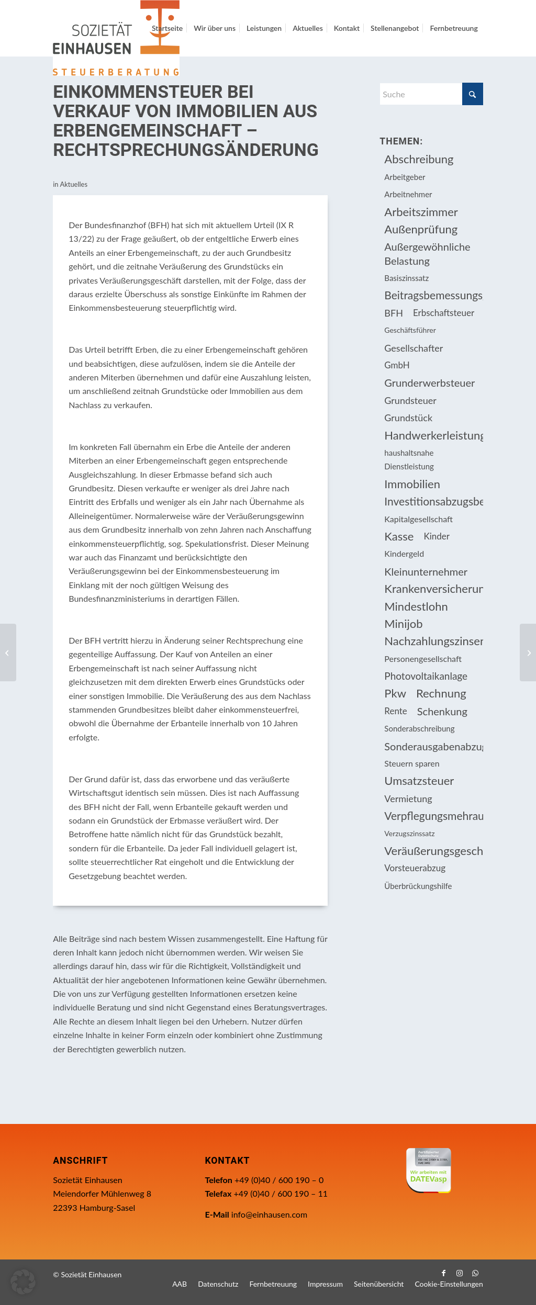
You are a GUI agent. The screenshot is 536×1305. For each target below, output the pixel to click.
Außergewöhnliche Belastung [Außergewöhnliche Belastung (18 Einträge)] (427, 253)
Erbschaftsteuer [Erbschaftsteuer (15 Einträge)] (443, 312)
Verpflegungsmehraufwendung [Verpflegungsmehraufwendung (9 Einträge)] (433, 815)
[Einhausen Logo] (116, 38)
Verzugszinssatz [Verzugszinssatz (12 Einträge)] (409, 833)
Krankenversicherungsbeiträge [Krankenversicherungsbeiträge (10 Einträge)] (433, 588)
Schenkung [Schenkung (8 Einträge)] (442, 711)
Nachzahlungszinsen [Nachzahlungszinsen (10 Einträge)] (433, 641)
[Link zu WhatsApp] (475, 1273)
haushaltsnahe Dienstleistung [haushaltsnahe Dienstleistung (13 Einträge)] (408, 459)
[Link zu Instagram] (459, 1273)
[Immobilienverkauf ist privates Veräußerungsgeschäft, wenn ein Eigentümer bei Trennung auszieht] (8, 652)
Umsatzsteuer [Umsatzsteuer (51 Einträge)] (419, 780)
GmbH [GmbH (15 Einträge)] (397, 364)
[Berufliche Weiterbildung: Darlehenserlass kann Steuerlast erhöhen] (528, 652)
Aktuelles (73, 184)
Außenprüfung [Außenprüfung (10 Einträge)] (420, 229)
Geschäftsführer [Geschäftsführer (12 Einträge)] (410, 329)
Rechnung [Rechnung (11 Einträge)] (441, 693)
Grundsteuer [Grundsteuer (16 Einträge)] (410, 400)
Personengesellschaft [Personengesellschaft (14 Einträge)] (423, 658)
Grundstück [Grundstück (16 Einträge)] (408, 417)
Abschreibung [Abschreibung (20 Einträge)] (418, 159)
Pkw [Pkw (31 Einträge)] (395, 693)
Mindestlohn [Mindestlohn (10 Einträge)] (416, 606)
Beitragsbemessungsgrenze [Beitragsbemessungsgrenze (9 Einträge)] (433, 294)
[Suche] (431, 94)
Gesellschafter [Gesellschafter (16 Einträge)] (413, 348)
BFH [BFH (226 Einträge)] (393, 313)
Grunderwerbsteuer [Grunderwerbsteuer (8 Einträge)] (429, 382)
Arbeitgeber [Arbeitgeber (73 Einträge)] (404, 177)
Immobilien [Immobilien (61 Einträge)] (412, 484)
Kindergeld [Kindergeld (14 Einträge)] (404, 553)
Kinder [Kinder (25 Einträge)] (436, 536)
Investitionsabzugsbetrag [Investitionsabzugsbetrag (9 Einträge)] (433, 501)
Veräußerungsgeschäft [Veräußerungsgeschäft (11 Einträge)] (433, 850)
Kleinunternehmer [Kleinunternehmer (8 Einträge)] (425, 571)
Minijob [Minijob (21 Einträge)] (403, 623)
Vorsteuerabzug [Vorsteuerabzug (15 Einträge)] (414, 867)
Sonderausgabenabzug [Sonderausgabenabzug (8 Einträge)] (433, 746)
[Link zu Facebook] (444, 1273)
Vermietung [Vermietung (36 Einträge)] (408, 798)
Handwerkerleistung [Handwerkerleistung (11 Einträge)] (433, 435)
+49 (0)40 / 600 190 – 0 (278, 1180)
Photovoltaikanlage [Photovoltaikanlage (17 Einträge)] (425, 676)
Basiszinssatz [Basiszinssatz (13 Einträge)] (406, 278)
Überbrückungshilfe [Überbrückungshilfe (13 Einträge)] (418, 886)
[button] (23, 1282)
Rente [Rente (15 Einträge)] (395, 710)
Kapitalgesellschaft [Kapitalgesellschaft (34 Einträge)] (418, 519)
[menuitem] (167, 28)
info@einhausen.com (269, 1214)
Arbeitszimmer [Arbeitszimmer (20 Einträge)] (421, 212)
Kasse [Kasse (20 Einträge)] (399, 536)
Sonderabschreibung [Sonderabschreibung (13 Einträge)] (419, 728)
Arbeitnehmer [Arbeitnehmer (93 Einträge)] (408, 194)
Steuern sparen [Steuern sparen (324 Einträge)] (411, 763)
